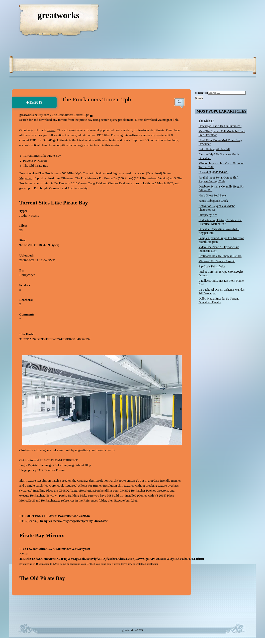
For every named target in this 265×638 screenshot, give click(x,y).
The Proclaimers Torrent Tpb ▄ (72, 115)
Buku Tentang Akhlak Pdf (214, 149)
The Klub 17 (206, 121)
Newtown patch (56, 495)
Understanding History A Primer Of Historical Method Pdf (220, 222)
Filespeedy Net (208, 215)
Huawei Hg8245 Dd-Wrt (214, 172)
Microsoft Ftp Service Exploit (217, 261)
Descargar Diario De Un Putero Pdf (220, 126)
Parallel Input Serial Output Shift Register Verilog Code (219, 179)
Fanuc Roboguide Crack (213, 200)
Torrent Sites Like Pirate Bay (42, 155)
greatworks (58, 15)
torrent (51, 130)
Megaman (25, 178)
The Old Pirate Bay (35, 165)
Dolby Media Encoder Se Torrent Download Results (219, 300)
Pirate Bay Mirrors (35, 160)
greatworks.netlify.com (34, 115)
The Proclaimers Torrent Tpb (96, 99)
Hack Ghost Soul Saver (213, 195)
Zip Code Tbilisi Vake (212, 266)
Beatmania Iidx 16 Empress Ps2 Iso (220, 256)
